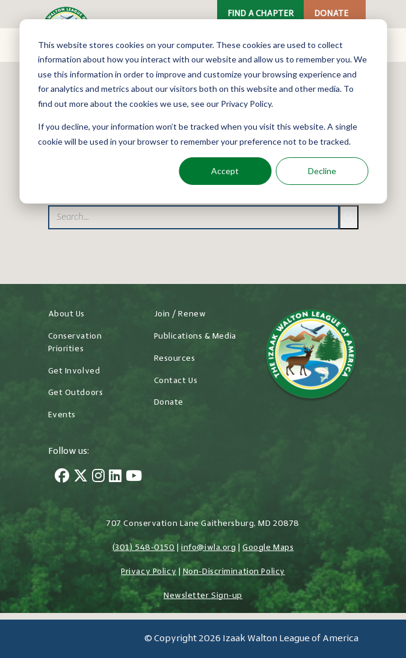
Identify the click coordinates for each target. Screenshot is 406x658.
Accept (225, 171)
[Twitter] (80, 477)
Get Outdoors (75, 392)
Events (62, 415)
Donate (331, 14)
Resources (174, 358)
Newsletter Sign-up (203, 595)
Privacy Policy (148, 571)
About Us (66, 314)
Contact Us (176, 380)
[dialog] (203, 111)
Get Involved (74, 371)
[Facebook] (62, 477)
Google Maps (268, 547)
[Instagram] (98, 477)
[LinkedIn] (115, 477)
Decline (322, 171)
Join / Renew (180, 314)
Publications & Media (195, 336)
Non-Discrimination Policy (234, 571)
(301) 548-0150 (143, 547)
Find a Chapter (260, 14)
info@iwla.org (208, 547)
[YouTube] (134, 477)
